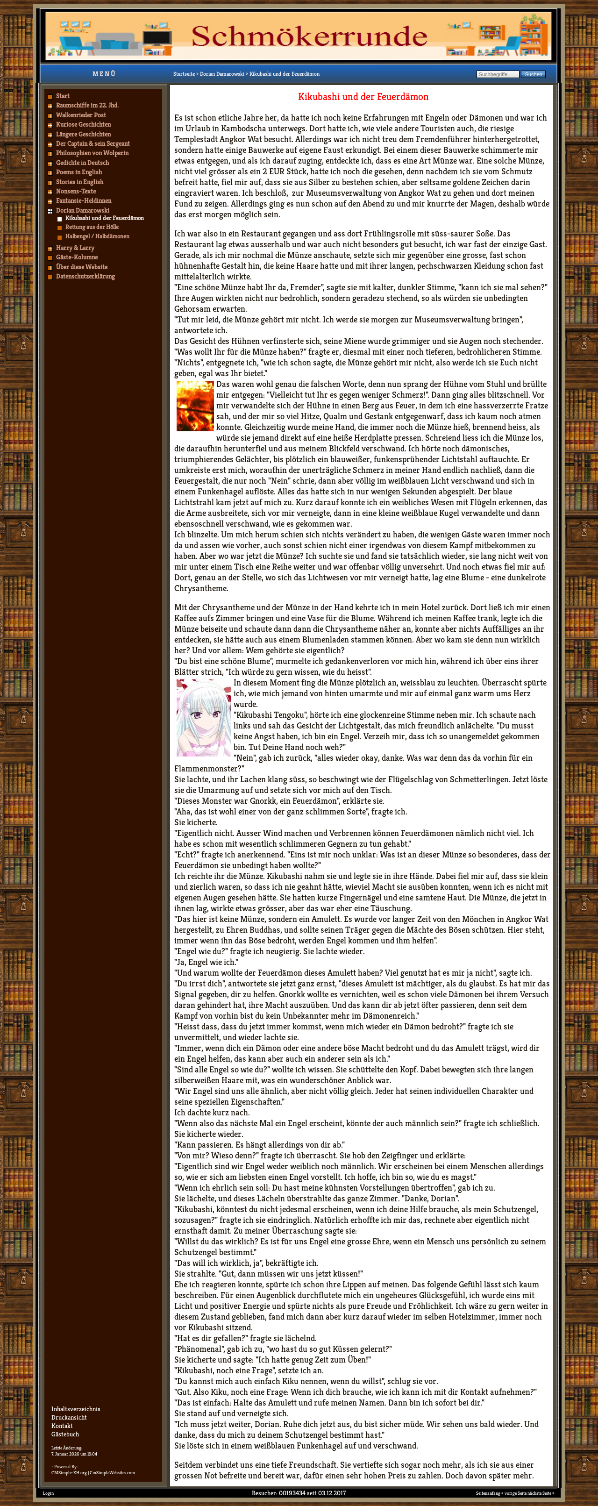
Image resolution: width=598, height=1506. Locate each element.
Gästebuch (65, 1434)
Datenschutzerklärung (85, 276)
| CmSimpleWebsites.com (111, 1473)
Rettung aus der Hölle (92, 227)
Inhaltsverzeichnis (75, 1409)
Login (48, 1493)
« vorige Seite (514, 1493)
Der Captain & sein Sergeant (93, 143)
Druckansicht (69, 1417)
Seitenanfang (488, 1493)
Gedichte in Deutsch (82, 162)
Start (63, 96)
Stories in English (79, 182)
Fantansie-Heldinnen (83, 200)
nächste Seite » (541, 1493)
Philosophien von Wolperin (92, 153)
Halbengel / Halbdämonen (97, 236)
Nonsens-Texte (76, 191)
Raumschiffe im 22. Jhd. (87, 105)
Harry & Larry (75, 247)
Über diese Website (81, 267)
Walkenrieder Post (81, 115)
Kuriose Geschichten (83, 124)
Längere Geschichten (83, 134)
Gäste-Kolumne (77, 257)
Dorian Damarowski (82, 210)
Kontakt (62, 1425)
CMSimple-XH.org (69, 1473)
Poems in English (79, 172)
